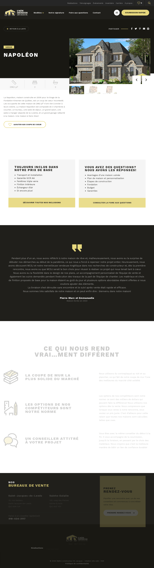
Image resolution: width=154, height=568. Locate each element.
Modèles (39, 13)
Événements (98, 3)
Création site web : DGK (94, 561)
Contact (97, 13)
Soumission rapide (135, 12)
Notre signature (56, 13)
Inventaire (109, 3)
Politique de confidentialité (77, 564)
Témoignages (85, 3)
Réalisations (72, 3)
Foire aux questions (78, 13)
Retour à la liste (16, 29)
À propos (128, 3)
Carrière (119, 3)
